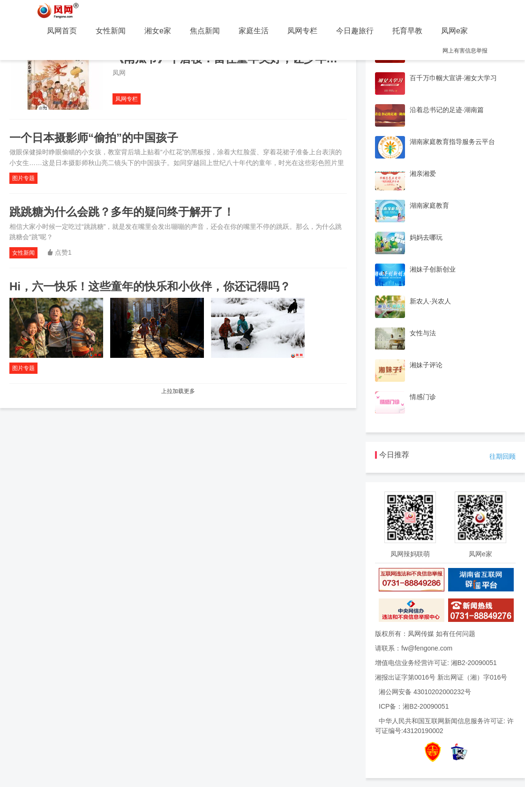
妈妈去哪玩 (426, 237)
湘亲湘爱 (423, 173)
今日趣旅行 (355, 31)
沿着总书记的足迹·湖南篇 (447, 110)
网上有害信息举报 (465, 50)
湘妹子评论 (426, 365)
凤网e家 (454, 31)
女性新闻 (111, 31)
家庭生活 (254, 31)
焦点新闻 (205, 31)
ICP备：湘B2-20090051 (414, 706)
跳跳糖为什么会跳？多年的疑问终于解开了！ (121, 211)
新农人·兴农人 (430, 301)
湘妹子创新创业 (433, 269)
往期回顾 (502, 456)
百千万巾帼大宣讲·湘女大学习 (453, 78)
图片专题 (23, 178)
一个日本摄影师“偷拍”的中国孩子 (93, 137)
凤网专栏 (302, 31)
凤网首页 (62, 31)
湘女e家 (157, 31)
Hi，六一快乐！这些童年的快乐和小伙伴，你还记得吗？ (150, 286)
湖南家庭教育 (429, 205)
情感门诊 (423, 397)
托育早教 (407, 31)
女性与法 (423, 333)
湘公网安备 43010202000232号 (425, 692)
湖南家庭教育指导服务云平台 (452, 141)
